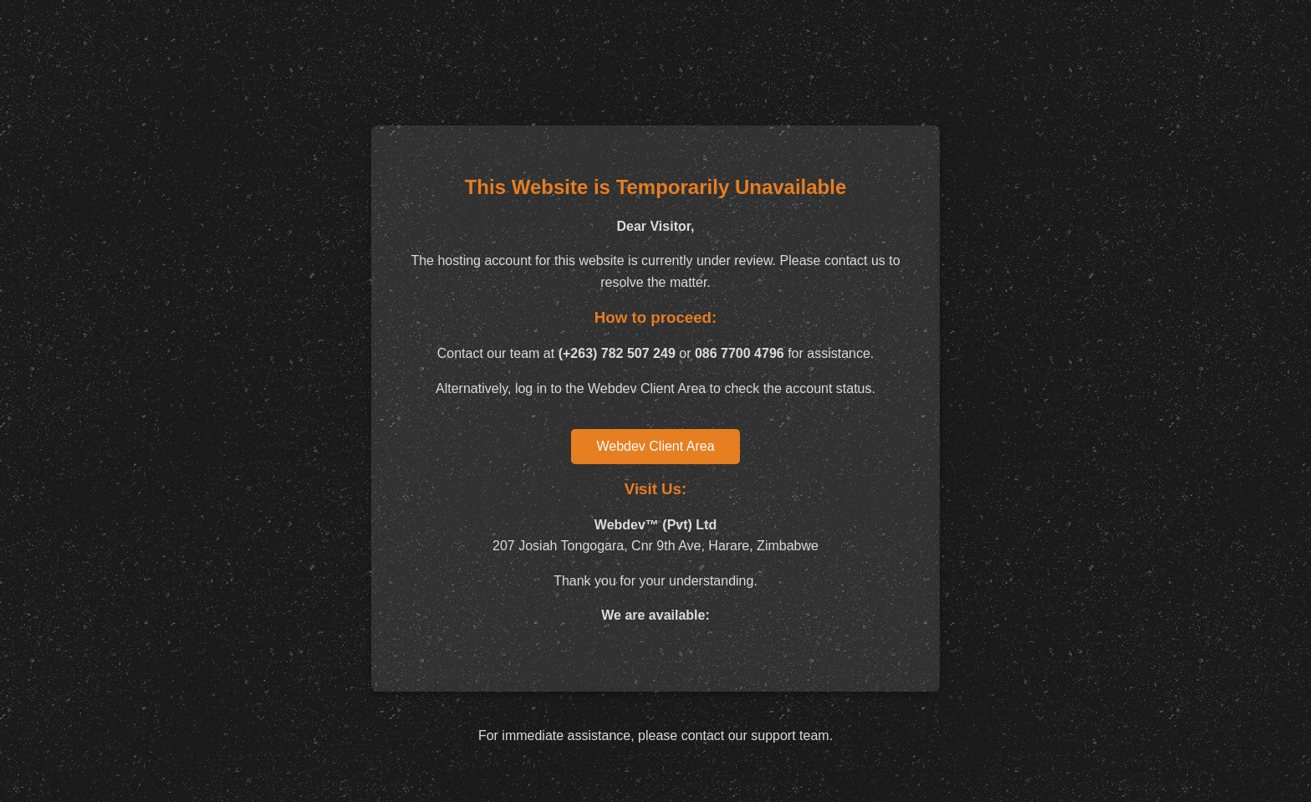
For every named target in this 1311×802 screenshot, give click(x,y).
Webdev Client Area (655, 446)
